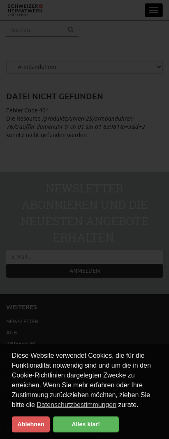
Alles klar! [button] (86, 424)
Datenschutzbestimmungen (76, 404)
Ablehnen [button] (30, 424)
